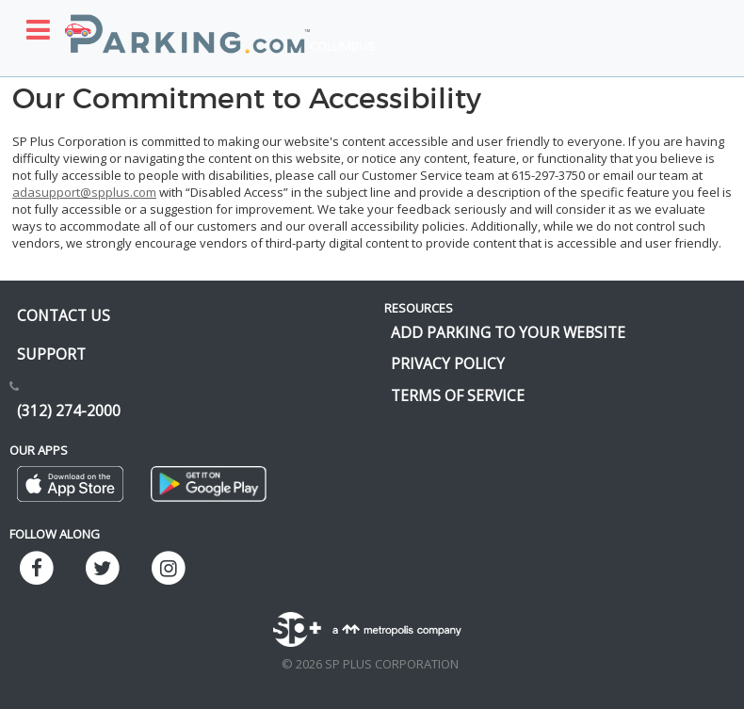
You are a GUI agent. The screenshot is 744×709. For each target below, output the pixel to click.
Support (51, 354)
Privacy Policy (448, 363)
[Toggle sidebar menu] (38, 30)
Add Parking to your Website (508, 332)
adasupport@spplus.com (84, 192)
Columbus (342, 46)
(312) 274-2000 (69, 410)
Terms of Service (458, 395)
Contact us (63, 315)
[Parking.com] (187, 23)
